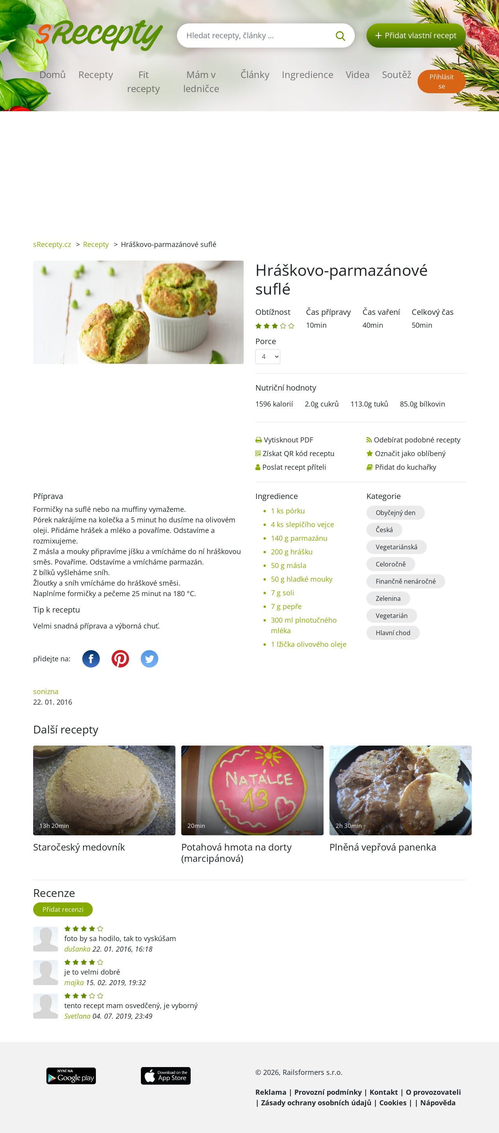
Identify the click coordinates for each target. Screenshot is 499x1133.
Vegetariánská (397, 547)
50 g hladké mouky (302, 579)
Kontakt (384, 1092)
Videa (358, 74)
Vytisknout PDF (288, 439)
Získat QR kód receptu (298, 453)
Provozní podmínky (328, 1092)
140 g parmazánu (299, 538)
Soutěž (396, 74)
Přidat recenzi (62, 909)
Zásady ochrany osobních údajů (316, 1102)
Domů (52, 74)
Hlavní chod (393, 633)
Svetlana (77, 1016)
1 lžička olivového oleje (309, 644)
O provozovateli (433, 1092)
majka (74, 982)
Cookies (393, 1102)
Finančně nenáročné (406, 581)
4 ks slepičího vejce (302, 524)
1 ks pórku (288, 510)
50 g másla (288, 565)
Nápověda (438, 1102)
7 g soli (282, 592)
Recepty (95, 74)
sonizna (45, 691)
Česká (384, 530)
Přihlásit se (442, 82)
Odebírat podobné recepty (417, 439)
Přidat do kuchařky (405, 467)
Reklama (271, 1092)
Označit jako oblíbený (410, 453)
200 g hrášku (292, 551)
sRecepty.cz (52, 244)
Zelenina (388, 598)
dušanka (77, 949)
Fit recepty (143, 81)
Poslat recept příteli (294, 467)
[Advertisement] (249, 169)
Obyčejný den (396, 512)
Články (255, 74)
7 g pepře (286, 606)
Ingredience (307, 74)
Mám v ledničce (201, 81)
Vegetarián (392, 615)
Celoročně (391, 564)
